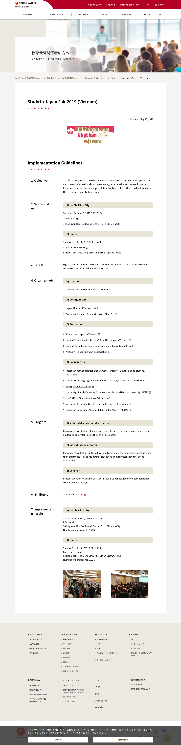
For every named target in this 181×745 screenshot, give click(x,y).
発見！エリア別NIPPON (38, 648)
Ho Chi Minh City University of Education (88, 398)
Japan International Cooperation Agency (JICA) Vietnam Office (100, 345)
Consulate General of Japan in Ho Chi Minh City (91, 314)
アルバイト (134, 639)
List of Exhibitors (76, 494)
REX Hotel (72, 218)
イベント (99, 686)
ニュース (99, 680)
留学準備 (66, 648)
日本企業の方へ (111, 5)
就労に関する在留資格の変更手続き (141, 654)
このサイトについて (70, 680)
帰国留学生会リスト (36, 690)
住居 (98, 644)
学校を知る (67, 644)
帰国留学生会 (34, 680)
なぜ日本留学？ (35, 644)
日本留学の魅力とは (36, 639)
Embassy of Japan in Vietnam (83, 334)
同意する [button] (58, 739)
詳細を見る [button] (123, 739)
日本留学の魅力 (35, 634)
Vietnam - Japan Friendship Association (88, 351)
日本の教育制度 (69, 639)
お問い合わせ (101, 700)
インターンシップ (137, 644)
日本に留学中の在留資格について (107, 654)
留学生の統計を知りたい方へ (129, 5)
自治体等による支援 (104, 660)
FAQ (97, 693)
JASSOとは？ (68, 685)
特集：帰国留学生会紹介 (38, 694)
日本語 (160, 5)
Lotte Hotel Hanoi (77, 247)
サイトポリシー (69, 701)
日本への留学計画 (69, 634)
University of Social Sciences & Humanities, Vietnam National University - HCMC (108, 392)
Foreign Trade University (80, 386)
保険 (98, 648)
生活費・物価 (102, 639)
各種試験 (66, 653)
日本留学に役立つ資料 (71, 671)
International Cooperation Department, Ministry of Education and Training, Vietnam (105, 372)
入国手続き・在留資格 (71, 666)
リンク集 (99, 707)
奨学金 (65, 662)
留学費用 (66, 657)
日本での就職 (135, 648)
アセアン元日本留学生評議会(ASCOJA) (37, 700)
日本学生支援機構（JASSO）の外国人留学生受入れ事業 (74, 691)
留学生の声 (33, 653)
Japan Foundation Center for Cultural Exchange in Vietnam (98, 340)
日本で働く (134, 634)
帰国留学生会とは (36, 685)
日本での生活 (101, 634)
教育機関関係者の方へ (95, 5)
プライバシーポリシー (71, 697)
